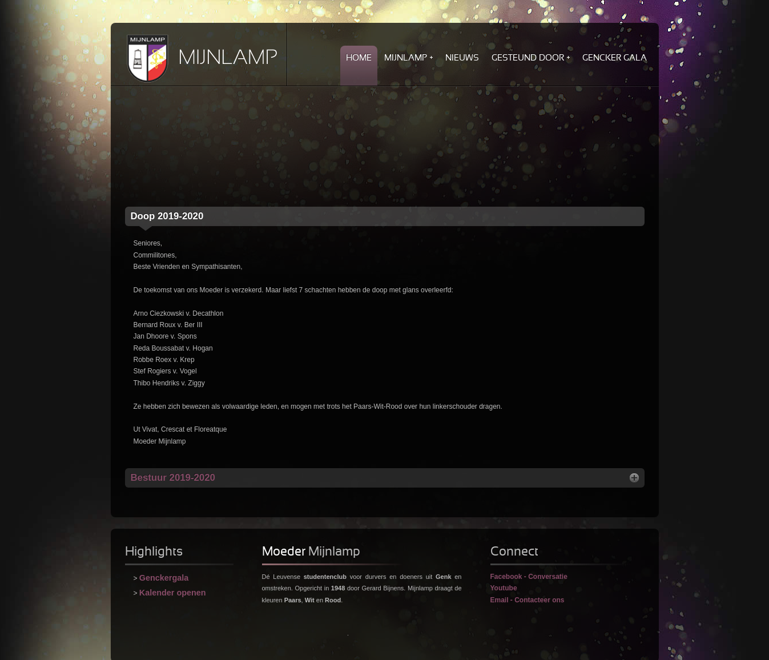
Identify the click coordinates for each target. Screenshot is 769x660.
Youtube (503, 588)
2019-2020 (167, 216)
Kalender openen (172, 592)
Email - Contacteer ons (527, 600)
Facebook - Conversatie (528, 577)
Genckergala (163, 577)
